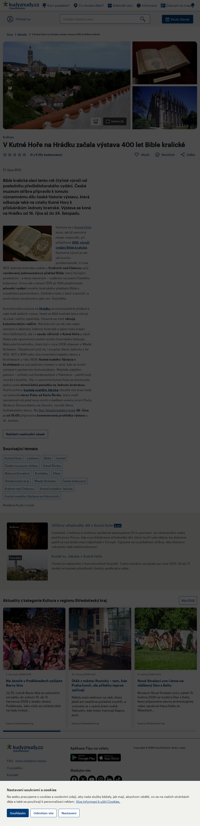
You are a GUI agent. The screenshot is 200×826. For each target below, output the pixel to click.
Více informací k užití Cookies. (98, 801)
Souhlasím (18, 813)
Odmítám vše (44, 813)
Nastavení (69, 813)
